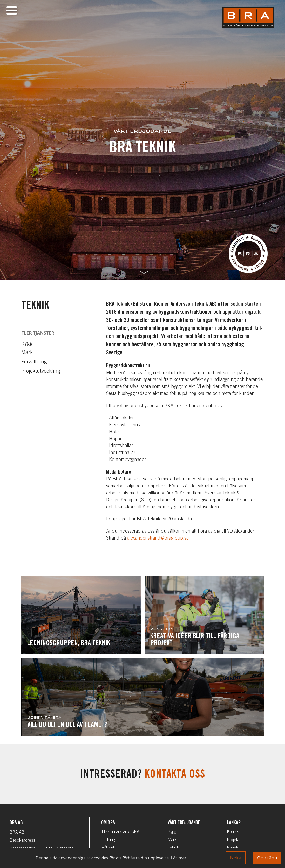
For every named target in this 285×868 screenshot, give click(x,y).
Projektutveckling (40, 371)
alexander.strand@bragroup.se (158, 538)
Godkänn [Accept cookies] (267, 858)
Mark (27, 353)
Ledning (108, 840)
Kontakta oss (175, 775)
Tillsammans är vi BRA (120, 832)
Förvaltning (34, 362)
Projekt (233, 840)
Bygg (27, 343)
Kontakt (233, 832)
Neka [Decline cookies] (235, 858)
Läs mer (178, 858)
